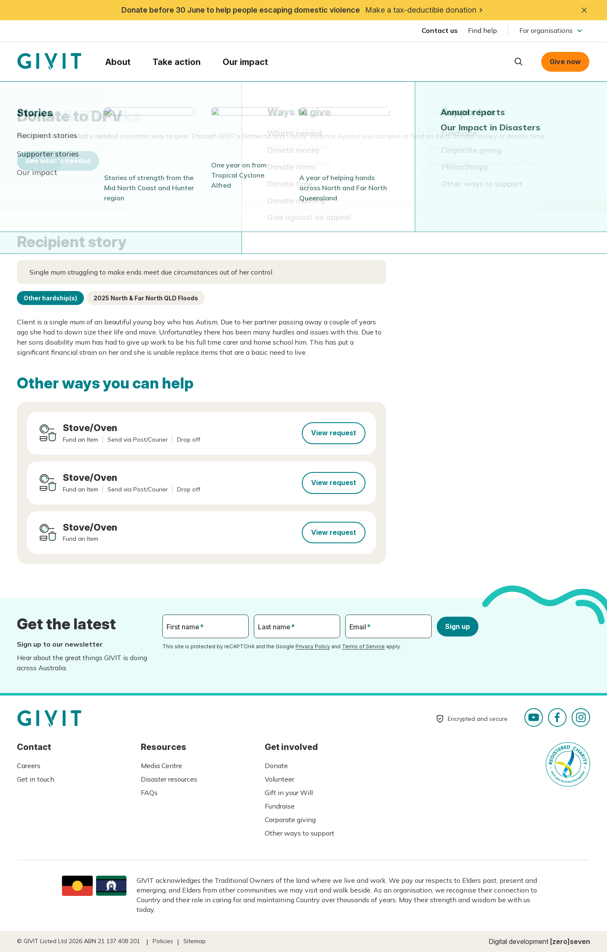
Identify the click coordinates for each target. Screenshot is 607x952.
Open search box (518, 62)
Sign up (457, 626)
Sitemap (194, 941)
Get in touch (35, 779)
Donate (276, 765)
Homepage (49, 61)
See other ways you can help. (465, 170)
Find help (482, 30)
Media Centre (161, 765)
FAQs (149, 792)
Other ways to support (299, 833)
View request (333, 433)
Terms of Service (363, 646)
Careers (28, 765)
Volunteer (279, 779)
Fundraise (280, 806)
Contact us (440, 30)
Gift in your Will (289, 792)
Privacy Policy (312, 646)
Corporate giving (290, 819)
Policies (163, 941)
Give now (565, 61)
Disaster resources (169, 779)
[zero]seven (570, 941)
